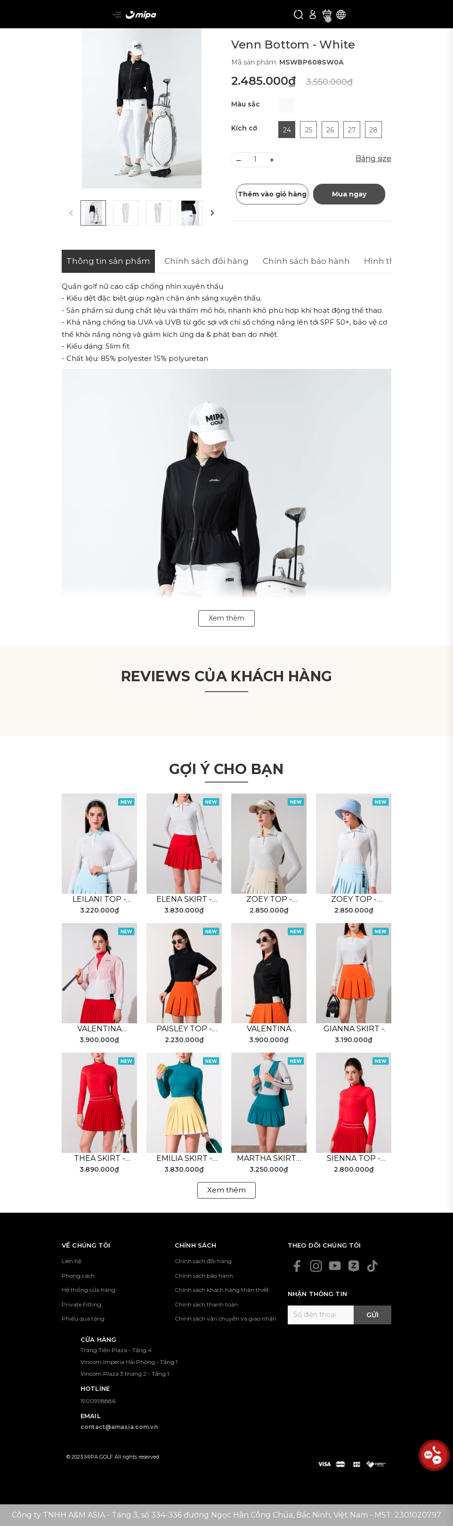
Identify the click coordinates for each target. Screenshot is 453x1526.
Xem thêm (226, 1189)
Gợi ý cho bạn (226, 769)
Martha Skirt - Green (269, 1159)
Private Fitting (81, 1304)
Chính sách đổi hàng (203, 1261)
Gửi (372, 1315)
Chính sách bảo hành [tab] (306, 261)
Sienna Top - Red (353, 1159)
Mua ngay (349, 194)
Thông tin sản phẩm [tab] (108, 261)
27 (352, 130)
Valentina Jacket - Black (269, 1029)
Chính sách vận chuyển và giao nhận (225, 1318)
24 (287, 130)
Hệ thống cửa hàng (88, 1289)
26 (330, 130)
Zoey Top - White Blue (354, 900)
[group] (142, 108)
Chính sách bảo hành (204, 1275)
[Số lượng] (255, 159)
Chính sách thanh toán (206, 1304)
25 (308, 130)
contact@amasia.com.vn (119, 1426)
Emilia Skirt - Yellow (184, 1159)
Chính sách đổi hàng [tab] (206, 261)
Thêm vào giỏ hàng (272, 194)
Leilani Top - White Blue (99, 900)
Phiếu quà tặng (83, 1318)
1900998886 (98, 1400)
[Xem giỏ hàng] (327, 14)
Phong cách (78, 1275)
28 (373, 130)
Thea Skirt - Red (99, 1159)
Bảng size (373, 158)
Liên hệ (71, 1261)
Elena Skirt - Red (184, 900)
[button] (212, 213)
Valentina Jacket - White (99, 1029)
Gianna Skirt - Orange (354, 1029)
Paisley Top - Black (184, 1029)
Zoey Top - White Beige (269, 900)
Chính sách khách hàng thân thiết (222, 1289)
